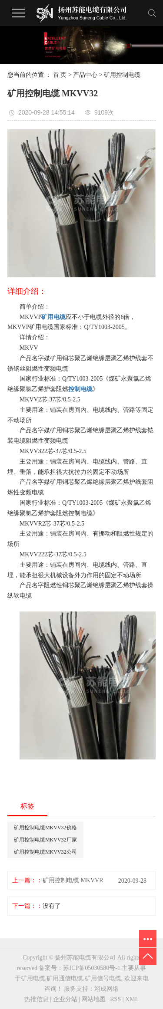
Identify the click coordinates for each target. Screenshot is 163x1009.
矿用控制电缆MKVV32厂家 (45, 840)
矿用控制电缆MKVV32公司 (45, 852)
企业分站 (65, 999)
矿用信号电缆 (103, 978)
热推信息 (36, 999)
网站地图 (93, 999)
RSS (115, 999)
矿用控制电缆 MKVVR (73, 880)
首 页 (60, 75)
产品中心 (85, 75)
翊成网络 (106, 989)
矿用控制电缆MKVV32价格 (45, 828)
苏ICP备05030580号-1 (91, 968)
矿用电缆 (33, 978)
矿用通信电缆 (65, 978)
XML (132, 999)
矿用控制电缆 (122, 75)
